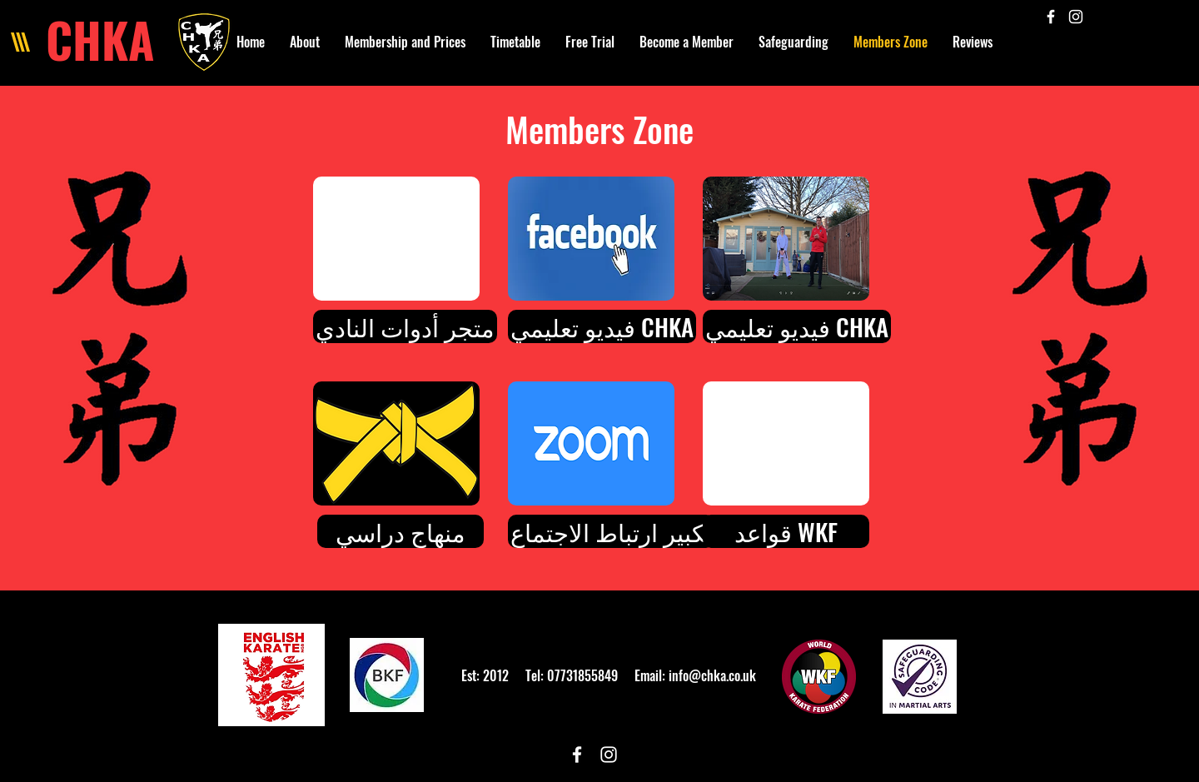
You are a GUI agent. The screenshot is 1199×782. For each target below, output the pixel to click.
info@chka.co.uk (712, 675)
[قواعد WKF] (786, 531)
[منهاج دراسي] (400, 531)
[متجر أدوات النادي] (405, 326)
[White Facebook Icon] (1051, 16)
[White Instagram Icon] (1076, 16)
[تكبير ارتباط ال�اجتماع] (611, 531)
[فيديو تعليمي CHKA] (602, 326)
